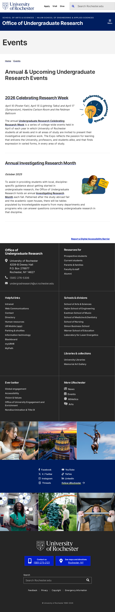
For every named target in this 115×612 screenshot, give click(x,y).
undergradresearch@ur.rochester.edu (32, 283)
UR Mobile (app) (13, 326)
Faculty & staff (71, 269)
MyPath (9, 348)
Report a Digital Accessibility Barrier (90, 239)
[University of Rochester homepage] (18, 6)
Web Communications (17, 308)
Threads (44, 482)
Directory (10, 317)
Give (62, 6)
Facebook (44, 469)
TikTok (67, 474)
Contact (9, 312)
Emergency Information (76, 590)
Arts (69, 404)
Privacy (44, 590)
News (69, 389)
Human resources (14, 321)
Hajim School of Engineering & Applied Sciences (65, 18)
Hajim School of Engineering (79, 308)
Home (8, 60)
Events (17, 60)
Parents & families (73, 264)
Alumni (68, 273)
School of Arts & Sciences (18, 18)
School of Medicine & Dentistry (80, 317)
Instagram (45, 478)
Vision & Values (13, 397)
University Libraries (74, 359)
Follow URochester (73, 482)
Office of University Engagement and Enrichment (24, 404)
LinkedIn (68, 478)
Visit (55, 6)
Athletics (71, 399)
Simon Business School (76, 326)
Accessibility (12, 393)
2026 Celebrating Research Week (36, 98)
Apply (47, 6)
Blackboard (11, 339)
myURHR (9, 343)
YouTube (68, 469)
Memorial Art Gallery (75, 364)
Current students (73, 260)
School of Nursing (73, 321)
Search (27, 575)
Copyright (56, 590)
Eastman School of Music (77, 312)
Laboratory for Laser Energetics (81, 334)
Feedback (32, 590)
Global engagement (15, 388)
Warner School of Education (79, 330)
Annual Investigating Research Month (40, 163)
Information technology (18, 334)
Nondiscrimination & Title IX (20, 409)
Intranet (9, 304)
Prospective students (75, 255)
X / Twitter (45, 474)
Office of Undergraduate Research (42, 23)
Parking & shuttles (15, 330)
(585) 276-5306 (19, 278)
